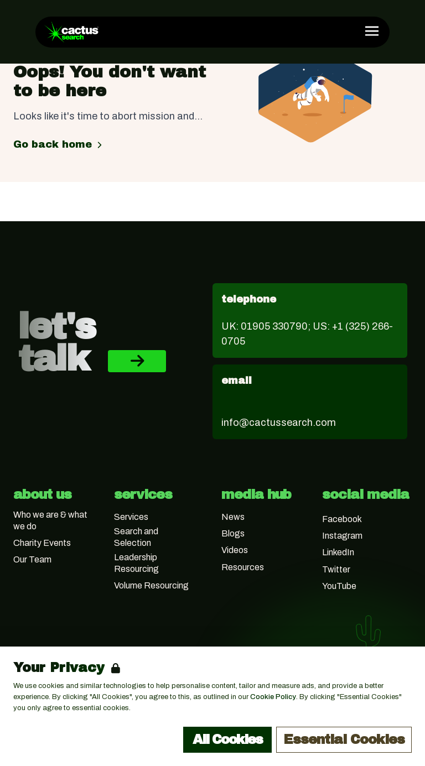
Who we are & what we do (50, 520)
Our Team (32, 559)
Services (131, 517)
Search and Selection (136, 537)
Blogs (233, 533)
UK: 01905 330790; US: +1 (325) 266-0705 (307, 334)
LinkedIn (338, 552)
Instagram (342, 535)
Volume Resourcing (151, 585)
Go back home (59, 144)
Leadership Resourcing (136, 563)
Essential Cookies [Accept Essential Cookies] (344, 739)
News (233, 517)
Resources (242, 567)
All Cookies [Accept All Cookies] (227, 739)
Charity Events (42, 543)
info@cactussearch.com (278, 422)
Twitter (336, 569)
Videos (234, 550)
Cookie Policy (273, 697)
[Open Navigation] (372, 31)
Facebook (342, 519)
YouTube (339, 586)
